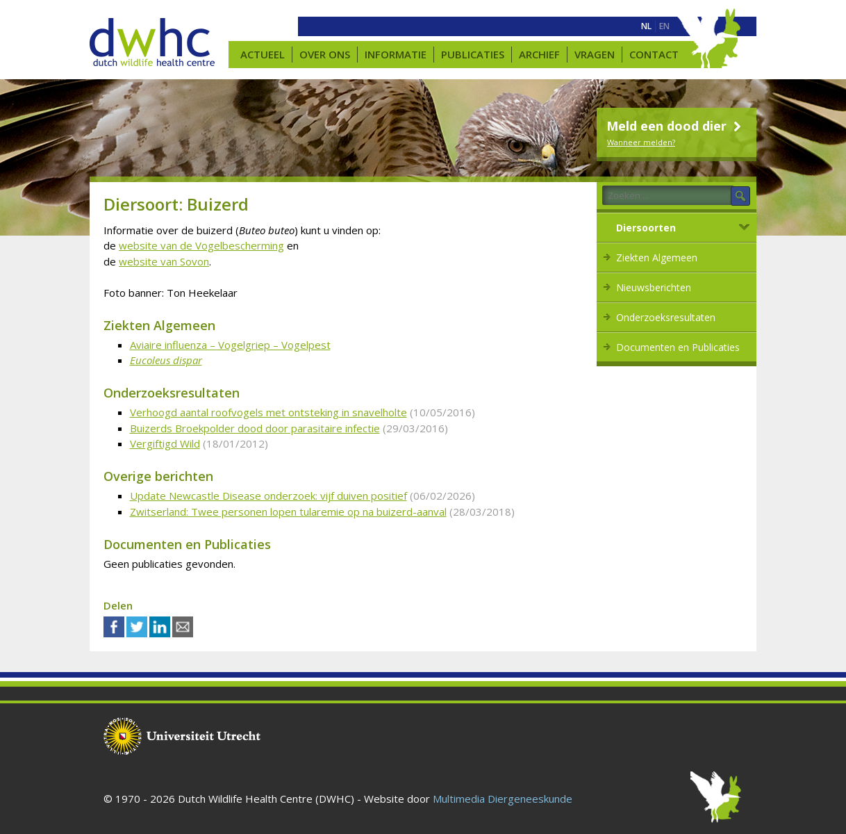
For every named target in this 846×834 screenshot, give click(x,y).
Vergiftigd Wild (165, 443)
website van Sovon (164, 261)
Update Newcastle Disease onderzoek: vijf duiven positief (268, 495)
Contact (654, 54)
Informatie (395, 54)
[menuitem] (646, 26)
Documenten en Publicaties (678, 347)
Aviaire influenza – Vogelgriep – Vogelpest (230, 345)
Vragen (594, 54)
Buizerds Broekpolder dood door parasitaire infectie (255, 428)
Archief (539, 54)
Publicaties (472, 54)
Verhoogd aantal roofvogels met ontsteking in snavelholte (268, 412)
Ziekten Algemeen (656, 257)
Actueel (262, 54)
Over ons (324, 54)
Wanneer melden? (641, 142)
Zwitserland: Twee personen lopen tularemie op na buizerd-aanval (288, 511)
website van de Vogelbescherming (201, 245)
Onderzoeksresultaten (665, 317)
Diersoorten (646, 227)
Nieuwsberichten (653, 287)
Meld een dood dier (675, 125)
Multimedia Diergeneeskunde (502, 799)
